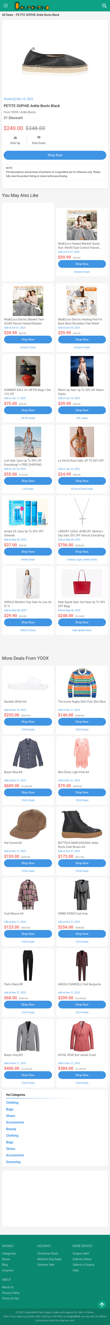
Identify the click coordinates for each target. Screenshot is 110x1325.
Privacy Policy (11, 1293)
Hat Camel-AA (13, 842)
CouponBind (73, 1316)
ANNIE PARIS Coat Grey (73, 913)
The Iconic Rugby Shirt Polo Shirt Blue (82, 701)
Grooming (13, 1162)
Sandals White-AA (15, 701)
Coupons (7, 1270)
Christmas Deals (47, 1253)
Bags (9, 1109)
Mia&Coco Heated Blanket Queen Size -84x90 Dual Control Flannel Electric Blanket (79, 247)
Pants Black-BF (13, 984)
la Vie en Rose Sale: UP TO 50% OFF (81, 460)
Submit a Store (82, 1259)
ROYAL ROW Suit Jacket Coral (77, 1055)
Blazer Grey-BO (13, 1055)
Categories (9, 1253)
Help (75, 1270)
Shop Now (55, 155)
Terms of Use (10, 1298)
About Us (8, 1287)
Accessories (15, 1122)
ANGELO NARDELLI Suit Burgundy (79, 984)
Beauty (11, 1129)
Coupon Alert (81, 1253)
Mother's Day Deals (49, 1259)
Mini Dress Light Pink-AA (73, 772)
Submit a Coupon (83, 1264)
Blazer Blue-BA (13, 772)
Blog (5, 1264)
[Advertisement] (28, 241)
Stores (6, 1259)
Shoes (10, 1116)
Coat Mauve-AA (14, 913)
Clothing (12, 1103)
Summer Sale (45, 1264)
